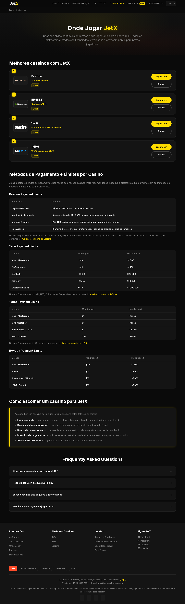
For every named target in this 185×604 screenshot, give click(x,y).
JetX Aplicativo (16, 541)
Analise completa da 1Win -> (103, 294)
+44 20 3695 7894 (79, 583)
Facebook (144, 537)
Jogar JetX (161, 76)
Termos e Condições (105, 537)
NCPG (73, 568)
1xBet (54, 541)
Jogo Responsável (104, 546)
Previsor (136, 3)
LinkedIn (143, 548)
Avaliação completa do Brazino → (38, 239)
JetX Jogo (14, 537)
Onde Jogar (117, 3)
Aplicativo (100, 3)
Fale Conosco (101, 550)
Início (11, 10)
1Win (54, 537)
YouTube (143, 544)
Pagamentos (156, 3)
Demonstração (81, 3)
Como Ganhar (60, 3)
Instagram (144, 541)
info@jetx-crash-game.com (110, 583)
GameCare (60, 568)
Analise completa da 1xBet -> (75, 343)
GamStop (46, 568)
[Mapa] (123, 580)
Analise (161, 84)
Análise (161, 131)
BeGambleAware (28, 568)
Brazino (55, 546)
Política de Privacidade (106, 541)
